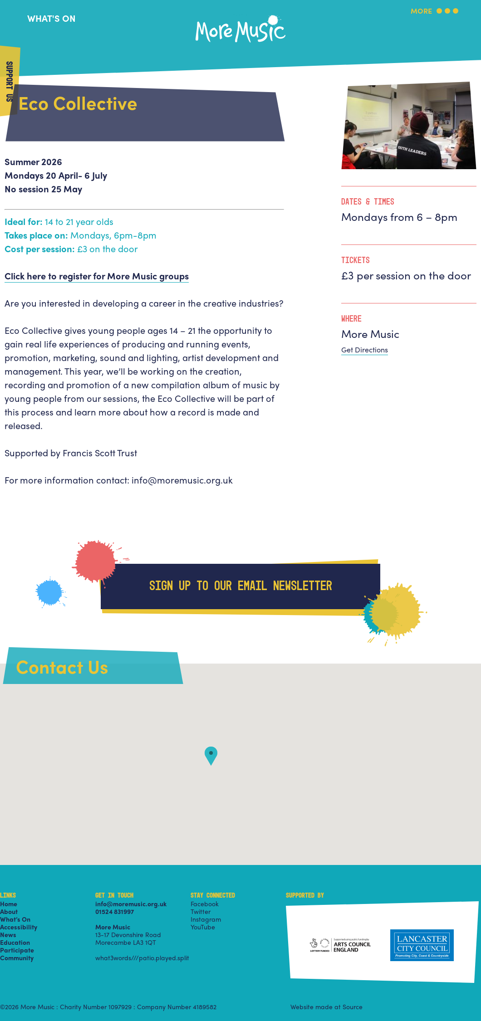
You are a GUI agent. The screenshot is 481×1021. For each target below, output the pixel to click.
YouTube (203, 926)
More (421, 11)
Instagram (206, 918)
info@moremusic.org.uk (131, 903)
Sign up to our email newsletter (240, 586)
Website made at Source (326, 1006)
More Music (240, 15)
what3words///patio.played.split (142, 957)
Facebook (205, 903)
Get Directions (364, 349)
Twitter (201, 911)
